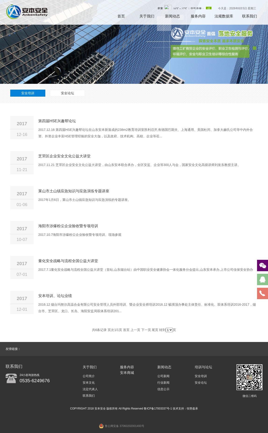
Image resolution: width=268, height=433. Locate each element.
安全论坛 (67, 93)
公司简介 (89, 376)
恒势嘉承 (192, 408)
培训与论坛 (203, 367)
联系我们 (249, 16)
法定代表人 (90, 389)
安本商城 (127, 373)
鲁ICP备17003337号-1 (158, 408)
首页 (121, 16)
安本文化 (89, 382)
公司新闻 (163, 376)
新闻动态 (172, 16)
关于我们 (146, 16)
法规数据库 (224, 16)
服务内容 (198, 16)
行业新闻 (163, 382)
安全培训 (27, 93)
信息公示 (163, 389)
